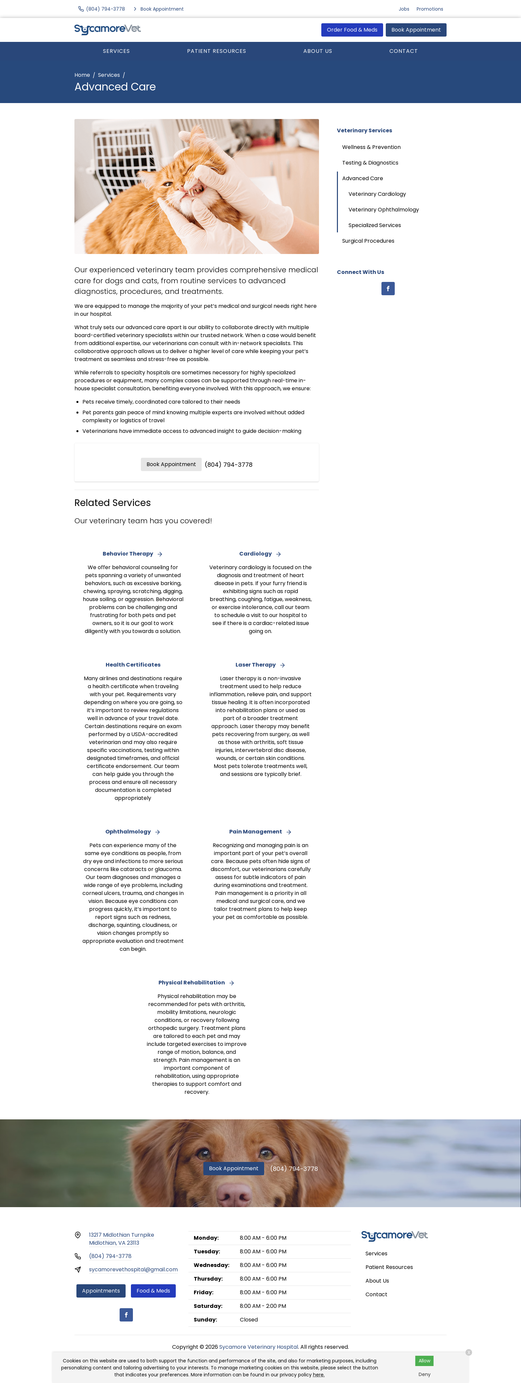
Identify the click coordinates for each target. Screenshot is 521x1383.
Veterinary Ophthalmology (384, 209)
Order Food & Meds (352, 30)
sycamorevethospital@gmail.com (133, 1269)
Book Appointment (416, 30)
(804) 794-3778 (229, 464)
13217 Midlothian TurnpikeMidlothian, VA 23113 (121, 1239)
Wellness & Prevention (371, 147)
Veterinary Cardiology (377, 194)
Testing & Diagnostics (370, 163)
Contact (403, 51)
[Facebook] (388, 288)
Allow (424, 1360)
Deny (425, 1374)
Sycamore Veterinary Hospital (258, 1347)
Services (116, 51)
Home (82, 75)
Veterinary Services (364, 130)
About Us (317, 51)
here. (319, 1374)
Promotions (430, 9)
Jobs (404, 9)
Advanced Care (362, 178)
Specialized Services (375, 225)
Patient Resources (216, 51)
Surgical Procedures (368, 241)
